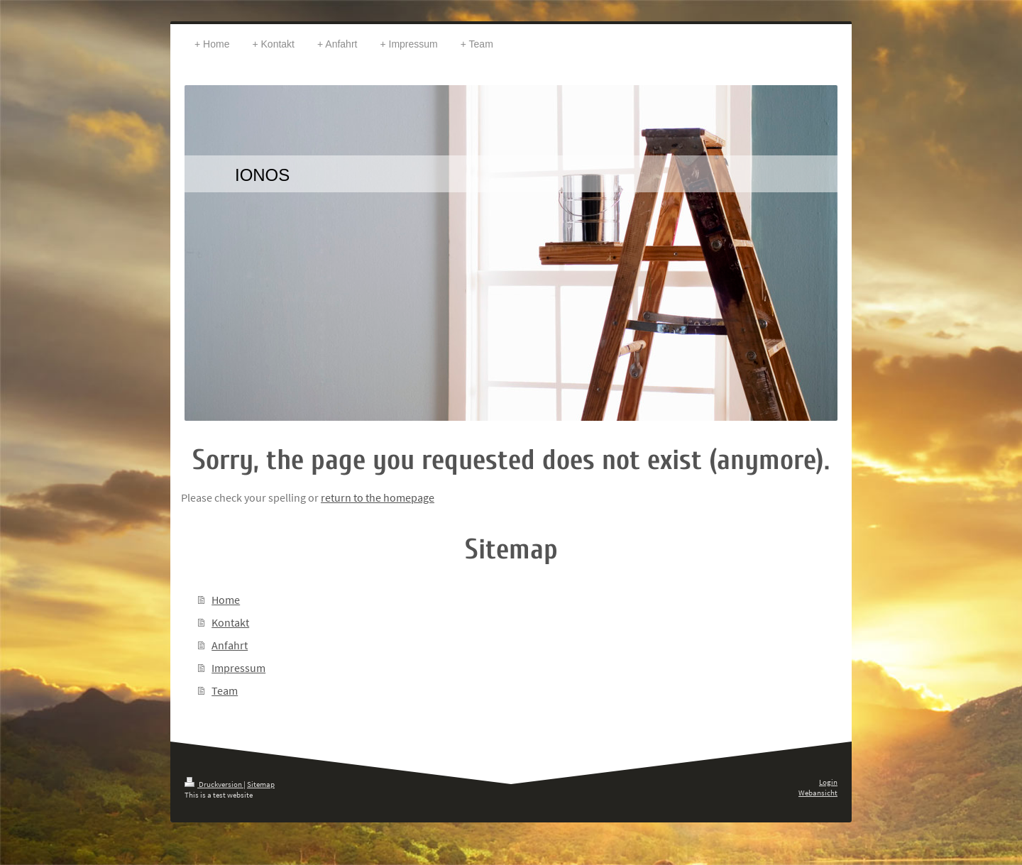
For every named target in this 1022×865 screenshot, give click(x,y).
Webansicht (817, 793)
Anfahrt (229, 645)
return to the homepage (377, 497)
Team (224, 690)
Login (828, 782)
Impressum (238, 668)
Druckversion (214, 784)
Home (225, 600)
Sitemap (261, 784)
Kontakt (230, 622)
